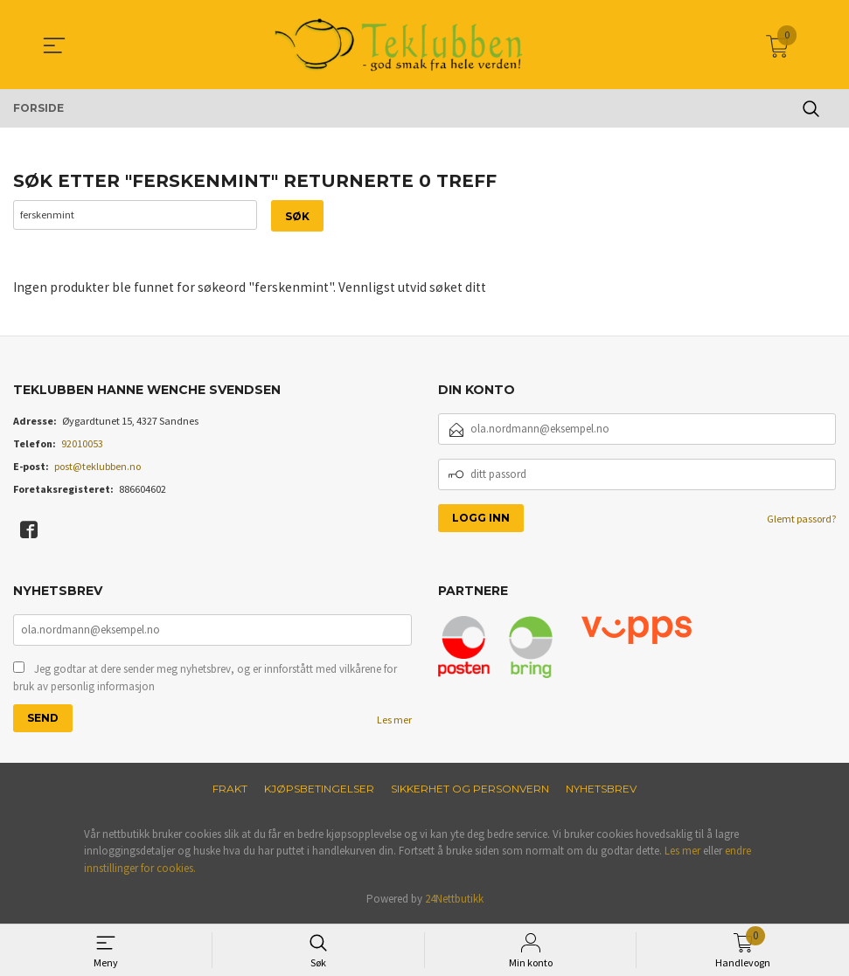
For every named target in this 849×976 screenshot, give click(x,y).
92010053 (82, 444)
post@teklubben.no (97, 467)
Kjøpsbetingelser (319, 790)
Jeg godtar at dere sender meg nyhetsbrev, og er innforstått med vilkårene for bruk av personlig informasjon (205, 679)
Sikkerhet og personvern (470, 790)
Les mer (394, 721)
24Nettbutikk (454, 901)
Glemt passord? (801, 519)
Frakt (229, 790)
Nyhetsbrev (601, 790)
